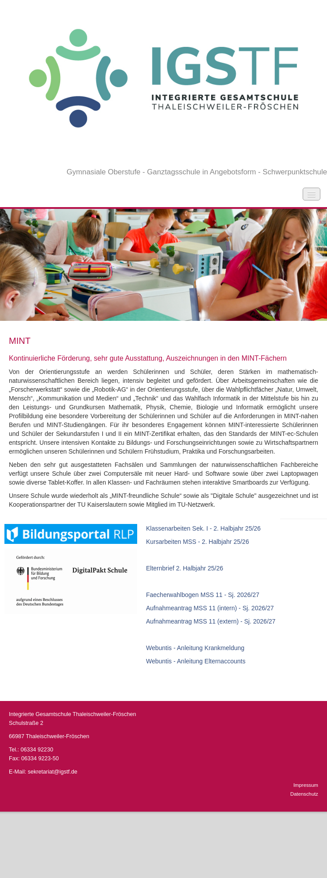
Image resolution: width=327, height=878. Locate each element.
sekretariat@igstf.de (52, 772)
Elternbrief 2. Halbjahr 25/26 (184, 568)
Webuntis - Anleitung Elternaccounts (196, 661)
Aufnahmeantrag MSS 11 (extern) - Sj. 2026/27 (211, 621)
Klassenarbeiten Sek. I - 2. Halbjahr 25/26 (203, 528)
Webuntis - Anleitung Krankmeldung (195, 647)
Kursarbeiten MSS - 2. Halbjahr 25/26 (197, 541)
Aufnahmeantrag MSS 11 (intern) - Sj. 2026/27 (210, 608)
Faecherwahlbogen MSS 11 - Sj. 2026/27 (202, 594)
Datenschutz (304, 794)
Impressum (305, 785)
